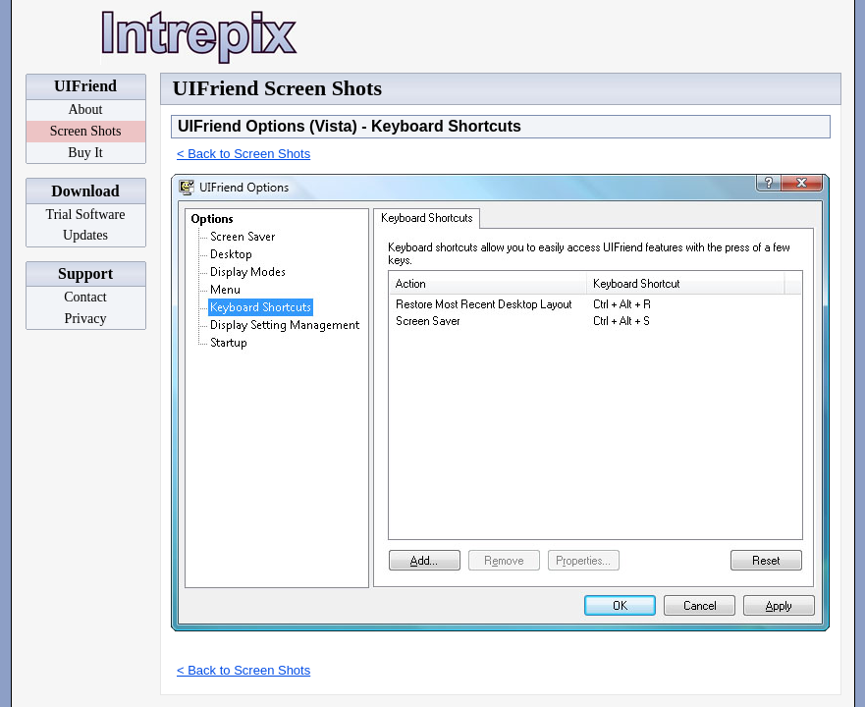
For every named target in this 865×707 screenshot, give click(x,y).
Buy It (85, 152)
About (86, 109)
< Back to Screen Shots (243, 153)
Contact (85, 297)
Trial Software (86, 214)
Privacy (86, 318)
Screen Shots (86, 131)
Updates (85, 235)
